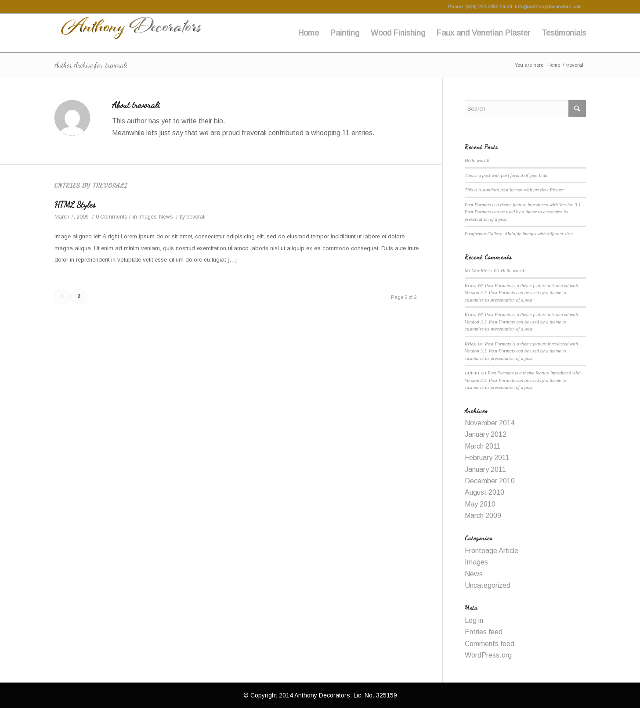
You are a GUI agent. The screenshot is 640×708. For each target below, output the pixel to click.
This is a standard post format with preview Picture (514, 189)
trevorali (196, 217)
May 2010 (480, 504)
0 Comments (111, 217)
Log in (474, 620)
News (166, 217)
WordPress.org (488, 655)
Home (553, 65)
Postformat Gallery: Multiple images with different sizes (519, 233)
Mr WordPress (478, 270)
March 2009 (483, 515)
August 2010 (484, 492)
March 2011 (483, 446)
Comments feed (489, 643)
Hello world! (477, 160)
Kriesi (471, 285)
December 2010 (490, 481)
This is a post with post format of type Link (506, 175)
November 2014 (490, 423)
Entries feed (484, 632)
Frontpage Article (491, 550)
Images (147, 217)
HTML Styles (75, 204)
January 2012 (485, 434)
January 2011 (485, 469)
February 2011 (487, 457)
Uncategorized (487, 585)
